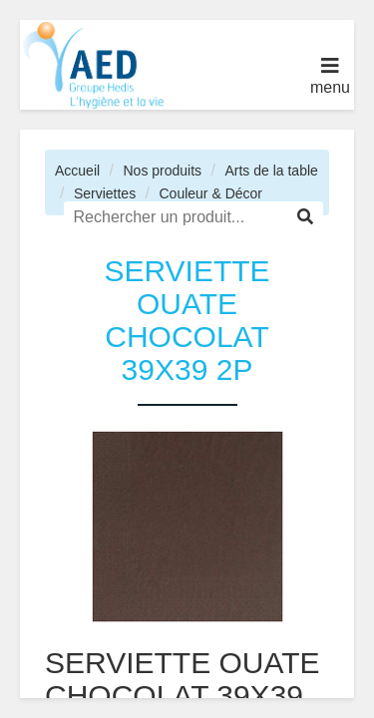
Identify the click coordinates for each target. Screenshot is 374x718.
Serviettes (105, 193)
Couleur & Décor (210, 193)
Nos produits (162, 171)
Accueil (77, 171)
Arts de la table (270, 171)
